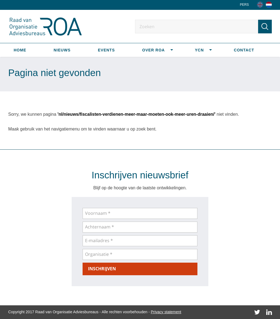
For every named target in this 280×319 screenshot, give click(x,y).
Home (20, 50)
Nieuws (62, 50)
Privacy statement (166, 312)
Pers (244, 5)
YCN (199, 50)
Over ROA (153, 50)
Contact (244, 50)
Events (106, 50)
